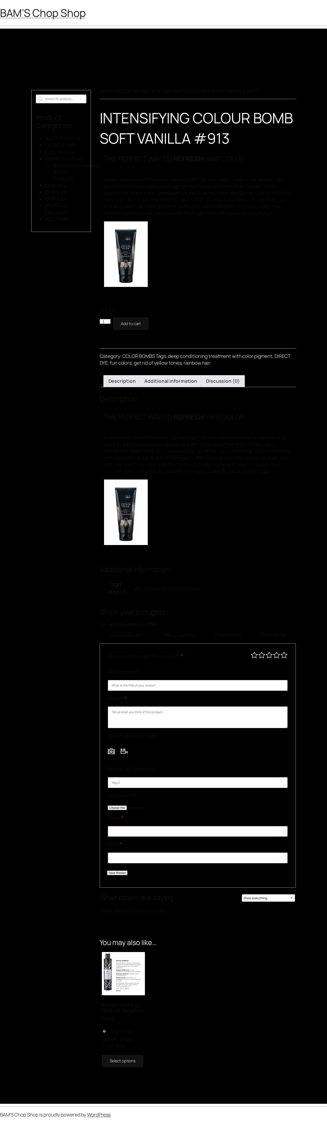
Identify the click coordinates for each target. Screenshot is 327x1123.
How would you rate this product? (145, 656)
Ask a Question (180, 635)
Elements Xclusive (64, 158)
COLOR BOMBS (61, 145)
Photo (111, 751)
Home (106, 91)
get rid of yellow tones (158, 363)
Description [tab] (122, 381)
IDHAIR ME (56, 192)
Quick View (118, 1031)
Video (124, 751)
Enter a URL (131, 769)
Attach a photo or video (133, 735)
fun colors (121, 363)
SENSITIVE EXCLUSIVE (56, 209)
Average (269, 655)
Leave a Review (126, 635)
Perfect (284, 655)
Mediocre (261, 655)
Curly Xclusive (60, 151)
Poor (254, 655)
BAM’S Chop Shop (43, 13)
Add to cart (131, 323)
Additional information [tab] (170, 381)
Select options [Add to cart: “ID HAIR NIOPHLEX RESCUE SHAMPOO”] (123, 1060)
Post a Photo (273, 635)
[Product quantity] (105, 321)
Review (117, 698)
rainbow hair (197, 363)
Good (276, 655)
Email (115, 844)
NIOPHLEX (55, 199)
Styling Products (63, 175)
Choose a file (122, 795)
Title (124, 672)
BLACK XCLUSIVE (63, 138)
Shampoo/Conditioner (77, 165)
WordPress (99, 1114)
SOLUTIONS (57, 219)
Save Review (117, 873)
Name (115, 817)
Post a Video (229, 635)
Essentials (56, 185)
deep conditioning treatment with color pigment (220, 356)
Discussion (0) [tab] (223, 381)
